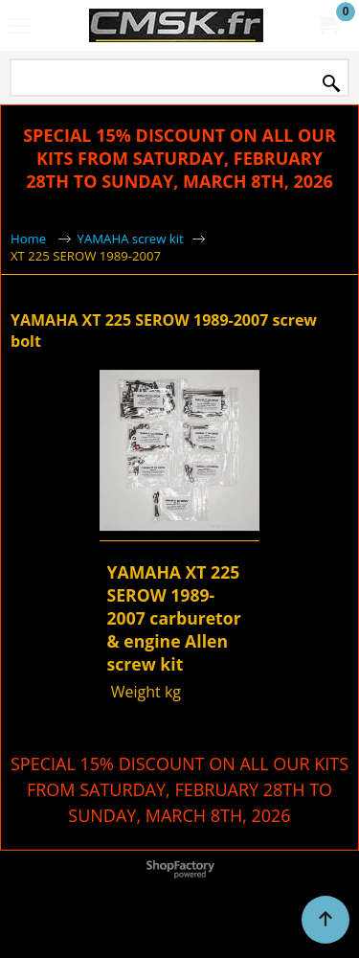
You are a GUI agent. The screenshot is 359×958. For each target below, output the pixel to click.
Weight (134, 691)
